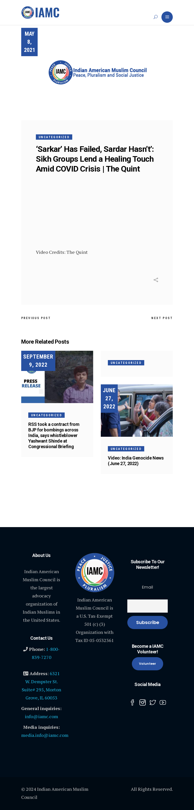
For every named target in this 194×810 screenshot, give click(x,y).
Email (147, 587)
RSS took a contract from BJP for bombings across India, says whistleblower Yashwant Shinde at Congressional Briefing (53, 435)
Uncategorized (54, 137)
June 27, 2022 (109, 398)
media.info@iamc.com (44, 735)
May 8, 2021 (29, 42)
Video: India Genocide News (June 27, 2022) (135, 460)
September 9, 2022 (38, 361)
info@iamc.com (41, 716)
